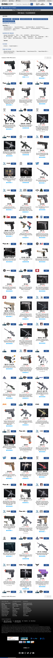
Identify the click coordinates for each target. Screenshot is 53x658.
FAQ (13, 607)
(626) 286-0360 (41, 0)
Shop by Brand (4, 606)
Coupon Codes (4, 615)
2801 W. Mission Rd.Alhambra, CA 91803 (8, 621)
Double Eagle (41, 36)
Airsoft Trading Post (26, 608)
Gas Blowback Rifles (8, 28)
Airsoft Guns (6, 25)
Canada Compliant (13, 46)
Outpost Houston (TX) (32, 51)
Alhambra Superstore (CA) (9, 51)
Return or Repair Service (16, 604)
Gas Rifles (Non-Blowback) (36, 28)
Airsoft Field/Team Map (27, 610)
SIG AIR (24, 36)
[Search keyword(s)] (24, 4)
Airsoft (4, 0)
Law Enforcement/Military (40, 19)
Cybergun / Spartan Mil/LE (9, 35)
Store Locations (33, 0)
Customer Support (16, 601)
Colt (21, 35)
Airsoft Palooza (26, 607)
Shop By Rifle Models (8, 27)
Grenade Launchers (26, 28)
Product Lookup (15, 606)
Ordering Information (5, 611)
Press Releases (26, 615)
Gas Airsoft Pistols (40, 27)
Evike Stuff (16, 19)
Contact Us (49, 0)
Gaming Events (7, 19)
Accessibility (14, 615)
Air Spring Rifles (45, 28)
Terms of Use (14, 612)
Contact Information (6, 619)
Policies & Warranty (15, 608)
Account (38, 4)
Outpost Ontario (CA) (43, 51)
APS (47, 36)
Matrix (10, 38)
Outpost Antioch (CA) (21, 51)
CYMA (25, 38)
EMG (17, 35)
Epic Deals (3, 604)
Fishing (11, 0)
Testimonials (25, 612)
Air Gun (18, 0)
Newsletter (14, 610)
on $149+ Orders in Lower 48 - (26, 10)
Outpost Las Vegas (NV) (9, 52)
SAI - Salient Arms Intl (8, 36)
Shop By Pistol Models (19, 27)
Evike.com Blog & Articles (27, 604)
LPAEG (14, 29)
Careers (24, 614)
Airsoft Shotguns (16, 28)
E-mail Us (26, 621)
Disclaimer (14, 614)
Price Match (14, 603)
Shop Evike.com (5, 601)
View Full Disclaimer (5, 632)
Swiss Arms (31, 38)
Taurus (5, 38)
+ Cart (13, 83)
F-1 (20, 36)
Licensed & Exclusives (26, 19)
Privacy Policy (14, 611)
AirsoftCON (25, 606)
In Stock (6, 46)
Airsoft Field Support (8, 21)
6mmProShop (30, 36)
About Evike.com (5, 610)
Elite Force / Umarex (35, 35)
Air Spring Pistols (8, 29)
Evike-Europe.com (5, 614)
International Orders (5, 612)
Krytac (16, 36)
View (43, 4)
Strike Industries (38, 38)
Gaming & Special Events (27, 603)
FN (36, 36)
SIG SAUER (27, 35)
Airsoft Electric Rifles (30, 27)
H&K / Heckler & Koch (17, 38)
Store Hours (33, 621)
